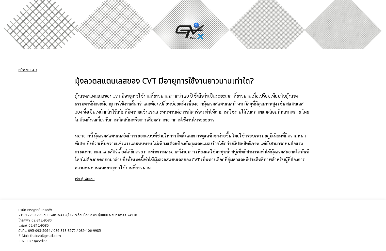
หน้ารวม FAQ (27, 70)
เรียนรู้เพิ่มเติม (85, 179)
